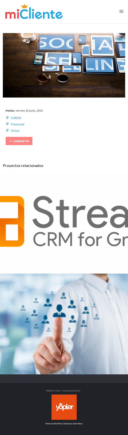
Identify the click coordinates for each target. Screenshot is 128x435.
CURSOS (16, 118)
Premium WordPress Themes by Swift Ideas (64, 423)
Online (15, 131)
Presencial (17, 124)
